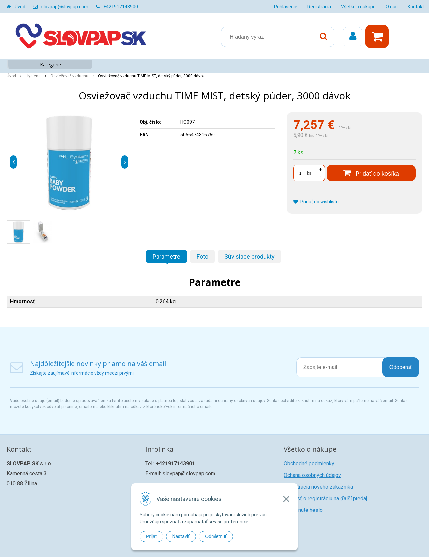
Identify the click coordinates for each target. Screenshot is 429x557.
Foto (202, 256)
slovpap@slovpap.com (64, 6)
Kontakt (416, 6)
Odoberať (400, 367)
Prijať (151, 536)
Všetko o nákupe (358, 6)
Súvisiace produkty (249, 256)
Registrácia (319, 6)
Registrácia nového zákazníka (318, 487)
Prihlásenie (285, 6)
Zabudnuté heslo (303, 510)
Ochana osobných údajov (312, 475)
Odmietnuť (216, 536)
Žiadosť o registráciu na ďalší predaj (325, 498)
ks (309, 173)
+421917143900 (120, 6)
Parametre (166, 256)
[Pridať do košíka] (371, 173)
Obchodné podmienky (309, 463)
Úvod (20, 6)
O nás (392, 6)
